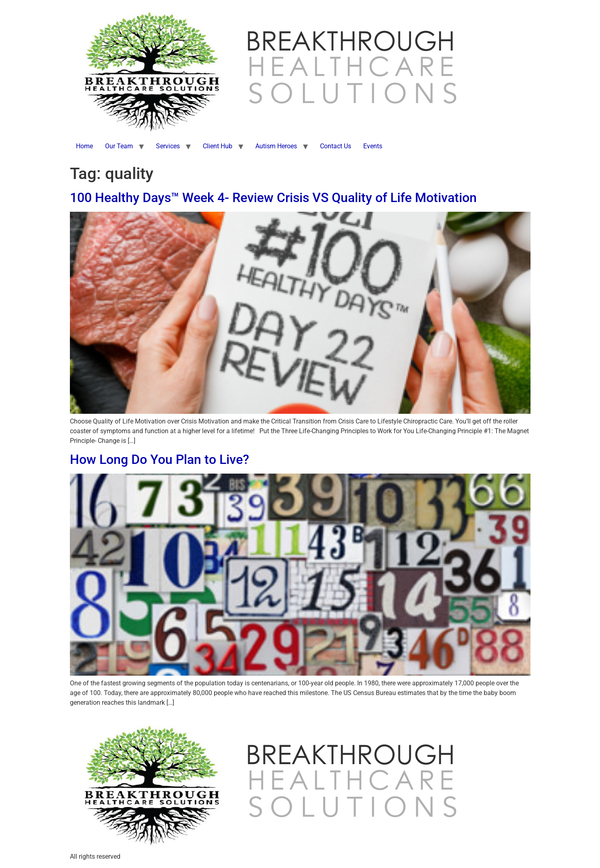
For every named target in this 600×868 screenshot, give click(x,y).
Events (372, 146)
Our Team (119, 146)
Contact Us (335, 146)
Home (84, 146)
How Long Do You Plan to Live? (159, 459)
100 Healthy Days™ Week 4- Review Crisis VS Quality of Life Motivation (273, 197)
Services (168, 146)
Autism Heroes (276, 146)
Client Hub (217, 146)
